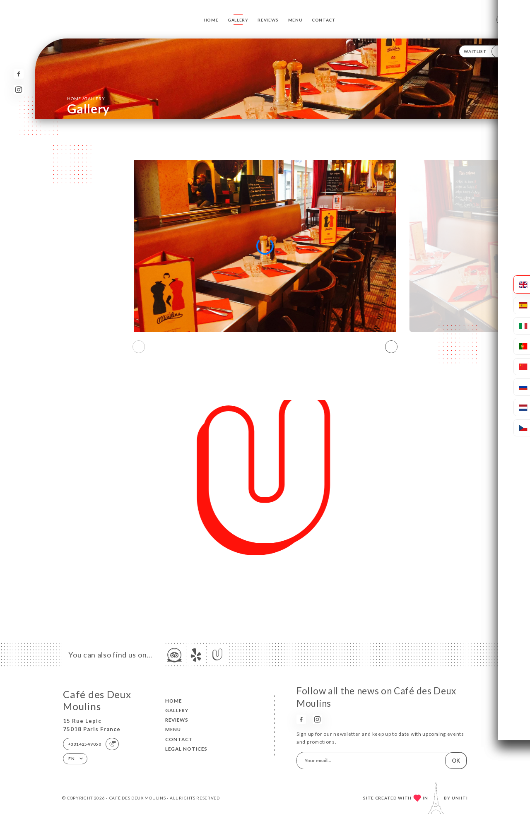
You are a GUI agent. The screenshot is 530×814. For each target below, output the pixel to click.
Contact (324, 19)
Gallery (238, 19)
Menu (295, 19)
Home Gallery (86, 98)
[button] (391, 347)
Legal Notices (186, 748)
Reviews (268, 19)
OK (456, 760)
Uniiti (460, 797)
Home (211, 19)
